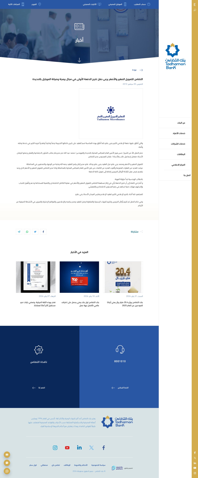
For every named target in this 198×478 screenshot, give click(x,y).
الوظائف (67, 464)
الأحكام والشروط (81, 464)
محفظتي (44, 464)
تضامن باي (56, 464)
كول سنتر (33, 464)
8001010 (120, 361)
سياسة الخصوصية (98, 464)
